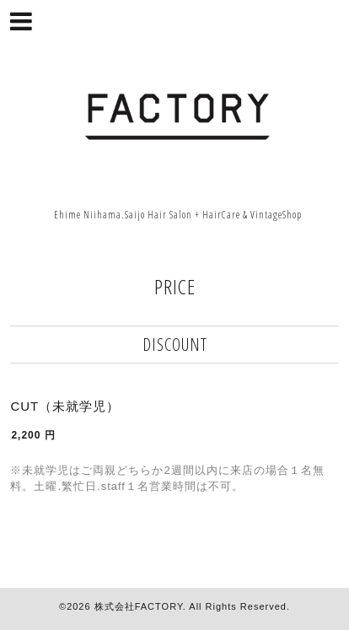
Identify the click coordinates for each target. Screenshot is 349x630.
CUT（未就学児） (65, 406)
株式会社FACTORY (138, 606)
